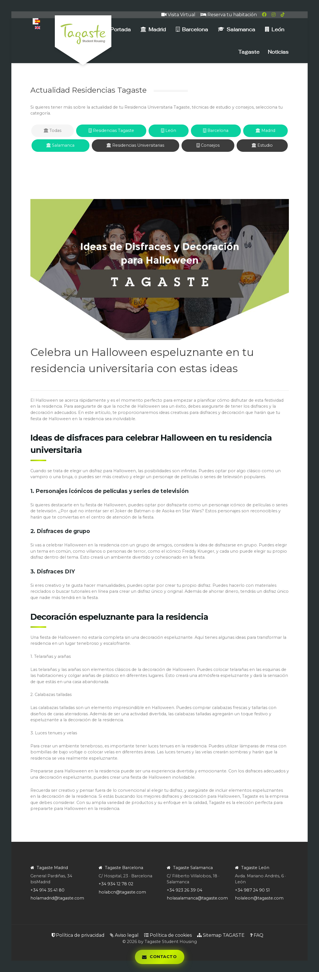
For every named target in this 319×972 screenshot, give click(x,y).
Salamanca (60, 145)
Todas (52, 130)
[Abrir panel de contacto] (159, 957)
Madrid (265, 130)
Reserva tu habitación (229, 14)
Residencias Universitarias (135, 145)
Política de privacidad (78, 935)
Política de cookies (168, 935)
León (168, 130)
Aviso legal (124, 935)
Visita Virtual (178, 14)
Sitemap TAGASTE (221, 935)
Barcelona (215, 130)
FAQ (256, 935)
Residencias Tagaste (111, 130)
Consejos (208, 145)
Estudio (262, 145)
